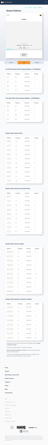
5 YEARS (37, 62)
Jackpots (7, 382)
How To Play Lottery (10, 402)
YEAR (24, 62)
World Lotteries (9, 378)
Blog (6, 389)
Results (30, 7)
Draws (6, 385)
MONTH (11, 62)
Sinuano (35, 7)
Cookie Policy (8, 418)
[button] (46, 2)
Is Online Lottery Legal (10, 405)
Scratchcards (8, 392)
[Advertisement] (24, 32)
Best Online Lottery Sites (12, 375)
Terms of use (8, 414)
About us (7, 408)
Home (26, 7)
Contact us (7, 411)
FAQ (6, 398)
